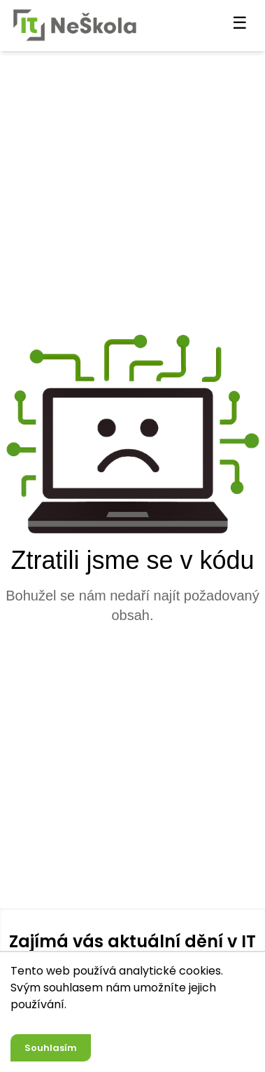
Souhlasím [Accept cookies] (50, 1047)
